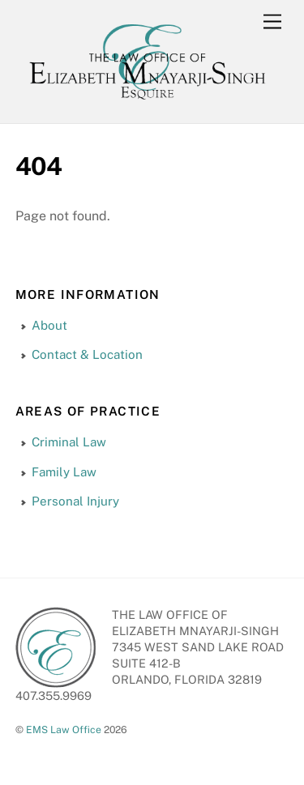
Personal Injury (75, 501)
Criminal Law (69, 442)
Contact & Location (87, 354)
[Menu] (272, 22)
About (49, 325)
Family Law (64, 472)
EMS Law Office (63, 729)
